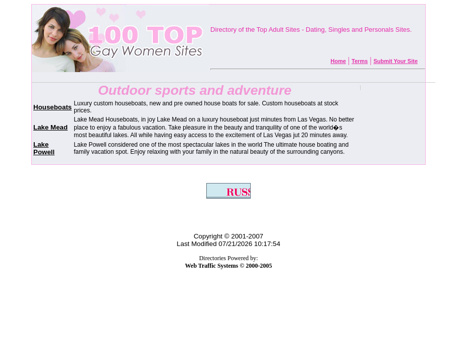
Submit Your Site (395, 61)
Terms (360, 61)
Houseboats (52, 107)
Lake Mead (50, 127)
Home (338, 61)
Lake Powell (43, 148)
